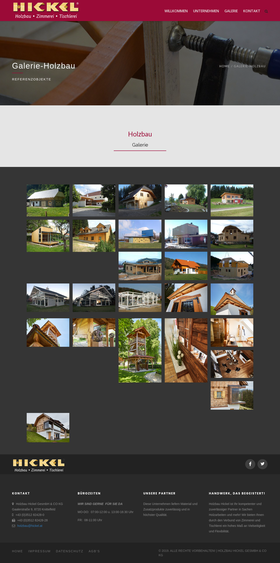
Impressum (39, 551)
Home (224, 66)
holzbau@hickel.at (29, 526)
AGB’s (94, 551)
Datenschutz (69, 551)
